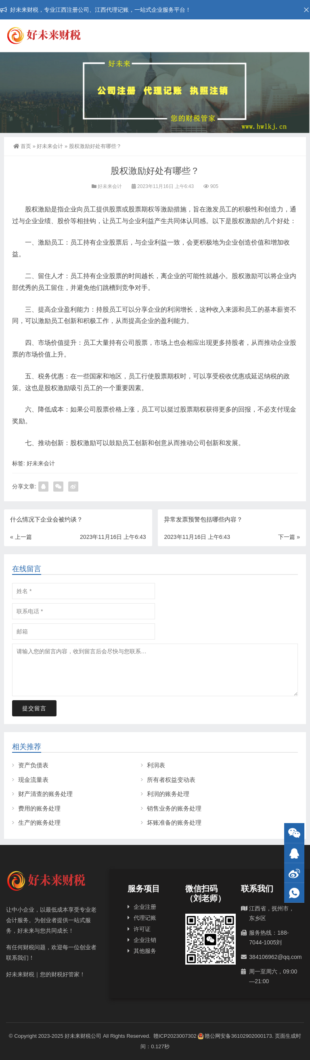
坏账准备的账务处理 (174, 822)
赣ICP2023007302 (175, 1036)
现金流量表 (33, 779)
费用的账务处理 (39, 808)
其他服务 (145, 951)
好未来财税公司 (83, 1036)
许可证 (142, 929)
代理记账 (145, 917)
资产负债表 (33, 765)
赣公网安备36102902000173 (235, 1036)
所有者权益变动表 (171, 779)
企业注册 (145, 907)
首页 (22, 146)
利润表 (156, 765)
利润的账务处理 (168, 793)
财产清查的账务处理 (45, 793)
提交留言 (34, 708)
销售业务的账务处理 (174, 808)
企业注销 (145, 940)
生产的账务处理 (39, 822)
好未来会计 (50, 146)
